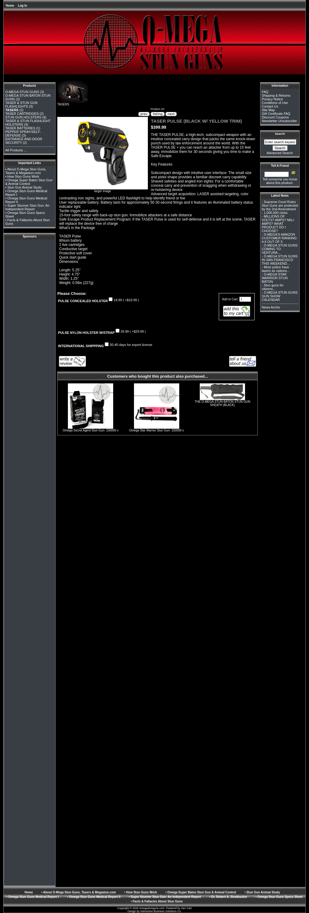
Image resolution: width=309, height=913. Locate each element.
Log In (22, 5)
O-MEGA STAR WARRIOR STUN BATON (275, 278)
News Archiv (271, 307)
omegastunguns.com (152, 908)
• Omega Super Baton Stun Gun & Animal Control (29, 182)
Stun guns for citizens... (272, 287)
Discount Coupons (275, 117)
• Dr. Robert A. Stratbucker (228, 896)
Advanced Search (280, 153)
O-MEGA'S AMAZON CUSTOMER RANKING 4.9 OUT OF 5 (279, 238)
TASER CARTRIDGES (22, 113)
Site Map (268, 110)
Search (280, 133)
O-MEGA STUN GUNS (22, 92)
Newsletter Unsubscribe (279, 121)
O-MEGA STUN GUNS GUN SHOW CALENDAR (280, 296)
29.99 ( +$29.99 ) (133, 331)
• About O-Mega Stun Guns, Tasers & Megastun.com (25, 171)
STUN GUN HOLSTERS (23, 117)
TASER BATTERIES (20, 128)
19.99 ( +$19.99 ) (126, 300)
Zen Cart (186, 908)
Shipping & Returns (276, 95)
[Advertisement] (29, 254)
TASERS (72, 103)
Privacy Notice (272, 99)
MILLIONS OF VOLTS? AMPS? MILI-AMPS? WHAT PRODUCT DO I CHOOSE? (278, 224)
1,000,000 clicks (276, 213)
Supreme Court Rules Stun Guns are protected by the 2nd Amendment (280, 205)
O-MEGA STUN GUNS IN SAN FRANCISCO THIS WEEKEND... (280, 259)
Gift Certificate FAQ (276, 113)
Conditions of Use (275, 103)
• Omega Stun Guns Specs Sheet (279, 896)
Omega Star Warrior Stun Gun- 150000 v (156, 430)
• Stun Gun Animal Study (23, 187)
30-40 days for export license (131, 345)
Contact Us (270, 106)
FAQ (265, 92)
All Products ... (16, 150)
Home (10, 5)
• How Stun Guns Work (22, 176)
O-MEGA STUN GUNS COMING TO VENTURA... (280, 249)
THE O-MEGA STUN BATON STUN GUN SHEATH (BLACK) (222, 403)
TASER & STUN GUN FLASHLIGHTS (21, 104)
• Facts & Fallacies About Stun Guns (157, 901)
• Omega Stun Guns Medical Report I (32, 896)
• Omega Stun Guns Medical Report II (93, 896)
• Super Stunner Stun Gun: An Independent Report (27, 207)
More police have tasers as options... (275, 269)
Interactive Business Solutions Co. (161, 911)
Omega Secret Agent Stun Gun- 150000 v (91, 430)
